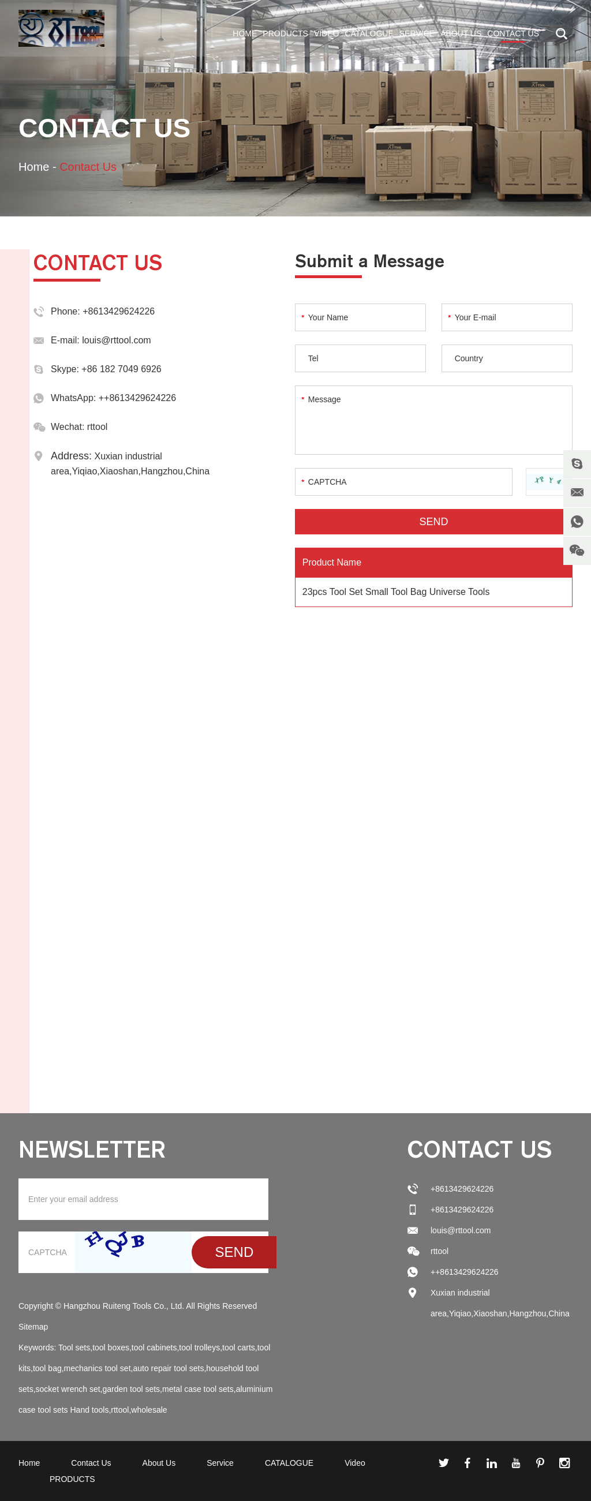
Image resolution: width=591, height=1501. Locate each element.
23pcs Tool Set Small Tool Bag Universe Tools (396, 592)
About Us (460, 33)
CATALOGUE (369, 33)
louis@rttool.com (116, 340)
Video (326, 33)
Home (245, 33)
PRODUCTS (285, 33)
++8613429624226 (137, 398)
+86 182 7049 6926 (121, 369)
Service (417, 33)
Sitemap (33, 1326)
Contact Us (513, 33)
